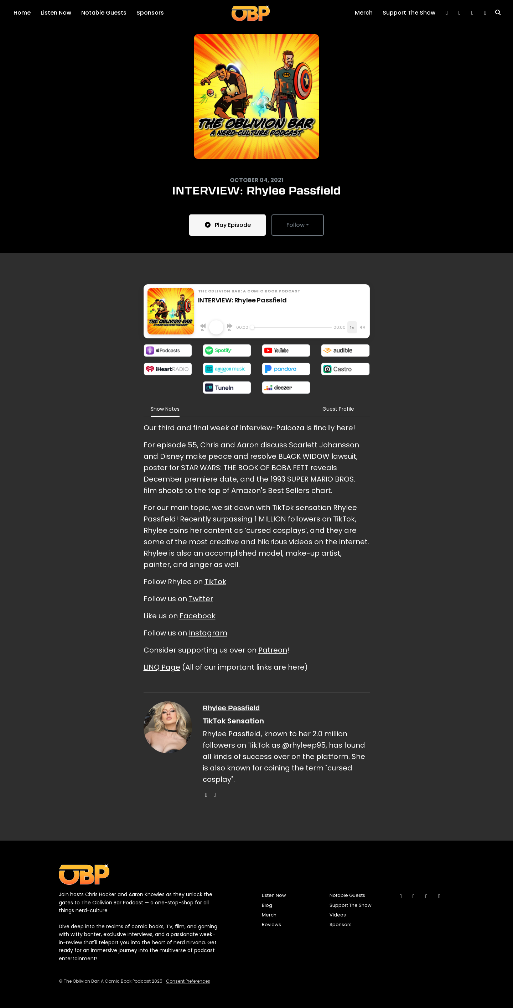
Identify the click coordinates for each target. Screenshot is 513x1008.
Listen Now (56, 13)
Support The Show (409, 13)
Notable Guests (103, 13)
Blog (267, 905)
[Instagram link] (472, 13)
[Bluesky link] (446, 13)
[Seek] (291, 327)
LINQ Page (162, 667)
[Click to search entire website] (498, 13)
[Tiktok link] (459, 13)
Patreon (272, 650)
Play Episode (227, 225)
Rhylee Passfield (231, 708)
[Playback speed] (352, 327)
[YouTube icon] (439, 896)
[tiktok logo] (214, 795)
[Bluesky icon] (413, 896)
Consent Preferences (188, 981)
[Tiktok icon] (426, 896)
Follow (295, 225)
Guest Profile (338, 408)
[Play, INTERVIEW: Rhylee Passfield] (216, 327)
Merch (364, 13)
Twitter (201, 599)
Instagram (208, 633)
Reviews (271, 924)
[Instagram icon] (400, 896)
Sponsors (150, 13)
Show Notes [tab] (165, 408)
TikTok (215, 582)
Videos (338, 915)
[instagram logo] (206, 795)
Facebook (198, 616)
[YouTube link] (485, 13)
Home (22, 13)
